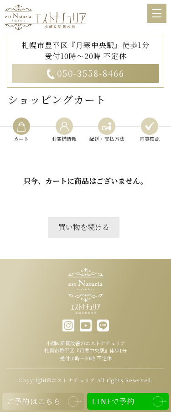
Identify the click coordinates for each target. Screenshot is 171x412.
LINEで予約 (113, 401)
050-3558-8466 (85, 73)
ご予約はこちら (34, 401)
